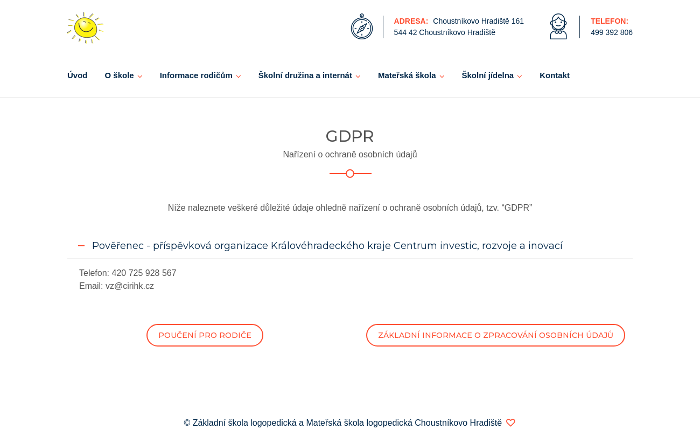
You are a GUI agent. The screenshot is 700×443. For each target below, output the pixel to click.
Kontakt (555, 75)
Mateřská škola (407, 75)
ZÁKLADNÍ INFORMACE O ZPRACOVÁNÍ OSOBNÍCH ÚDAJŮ (495, 335)
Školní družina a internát (305, 75)
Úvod (77, 75)
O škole (119, 75)
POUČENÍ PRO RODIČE (204, 335)
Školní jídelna (488, 75)
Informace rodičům (196, 75)
